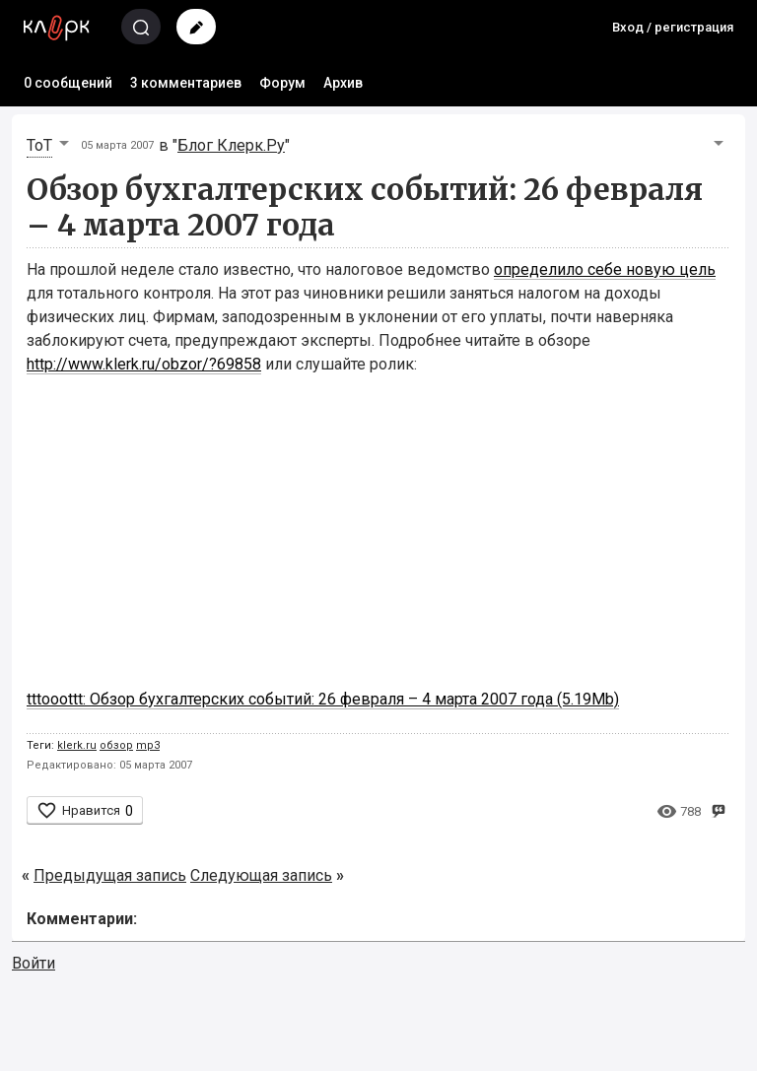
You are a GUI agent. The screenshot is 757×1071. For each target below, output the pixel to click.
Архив (343, 83)
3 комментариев (185, 83)
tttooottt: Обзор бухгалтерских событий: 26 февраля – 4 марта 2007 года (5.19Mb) (323, 699)
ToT (39, 145)
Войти (33, 963)
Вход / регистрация (672, 27)
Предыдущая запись (110, 875)
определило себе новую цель (605, 269)
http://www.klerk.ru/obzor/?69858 (144, 364)
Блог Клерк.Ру (231, 145)
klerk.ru (77, 745)
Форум (282, 83)
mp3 (148, 745)
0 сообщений (68, 83)
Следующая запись (261, 875)
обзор (116, 745)
